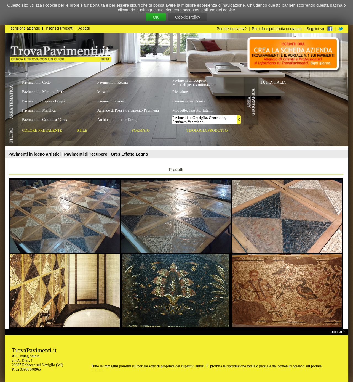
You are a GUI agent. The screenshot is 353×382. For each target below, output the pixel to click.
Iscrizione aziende (25, 28)
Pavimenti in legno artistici (35, 154)
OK (156, 17)
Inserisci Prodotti (59, 28)
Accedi (84, 28)
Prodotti (176, 169)
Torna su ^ (337, 332)
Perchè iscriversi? (232, 29)
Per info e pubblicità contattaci (277, 29)
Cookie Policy (187, 17)
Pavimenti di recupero (86, 154)
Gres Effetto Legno (129, 154)
